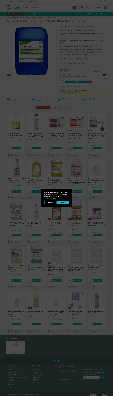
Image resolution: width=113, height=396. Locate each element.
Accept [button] (63, 202)
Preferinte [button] (50, 202)
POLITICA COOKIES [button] (50, 198)
